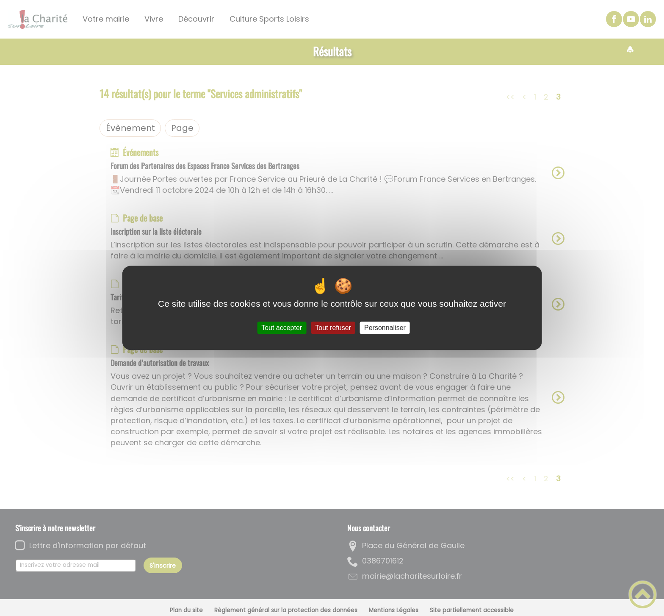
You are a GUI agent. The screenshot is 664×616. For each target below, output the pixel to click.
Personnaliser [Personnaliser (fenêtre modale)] (385, 327)
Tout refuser (333, 327)
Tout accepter (281, 327)
